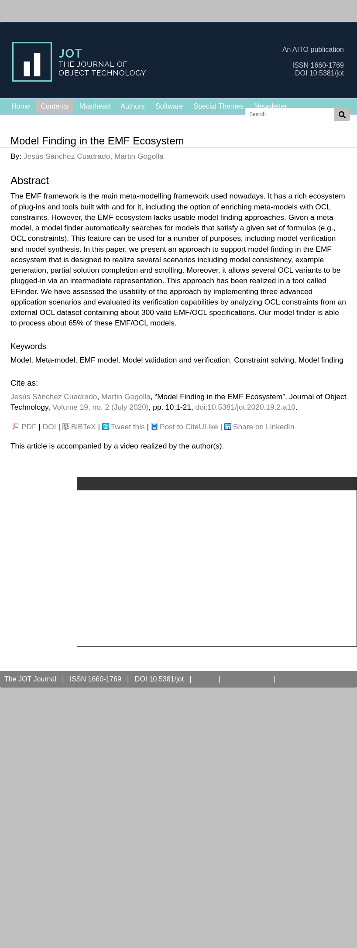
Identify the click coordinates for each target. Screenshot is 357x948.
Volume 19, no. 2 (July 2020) (100, 407)
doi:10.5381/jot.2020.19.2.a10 (245, 407)
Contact (295, 679)
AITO (205, 679)
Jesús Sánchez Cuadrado (67, 156)
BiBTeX (83, 426)
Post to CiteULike (189, 426)
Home (20, 106)
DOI (49, 426)
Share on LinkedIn (264, 426)
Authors (132, 106)
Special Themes (219, 106)
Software (169, 106)
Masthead (94, 106)
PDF (29, 426)
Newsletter (270, 106)
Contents (55, 106)
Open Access (247, 679)
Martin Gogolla (139, 156)
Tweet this (128, 426)
